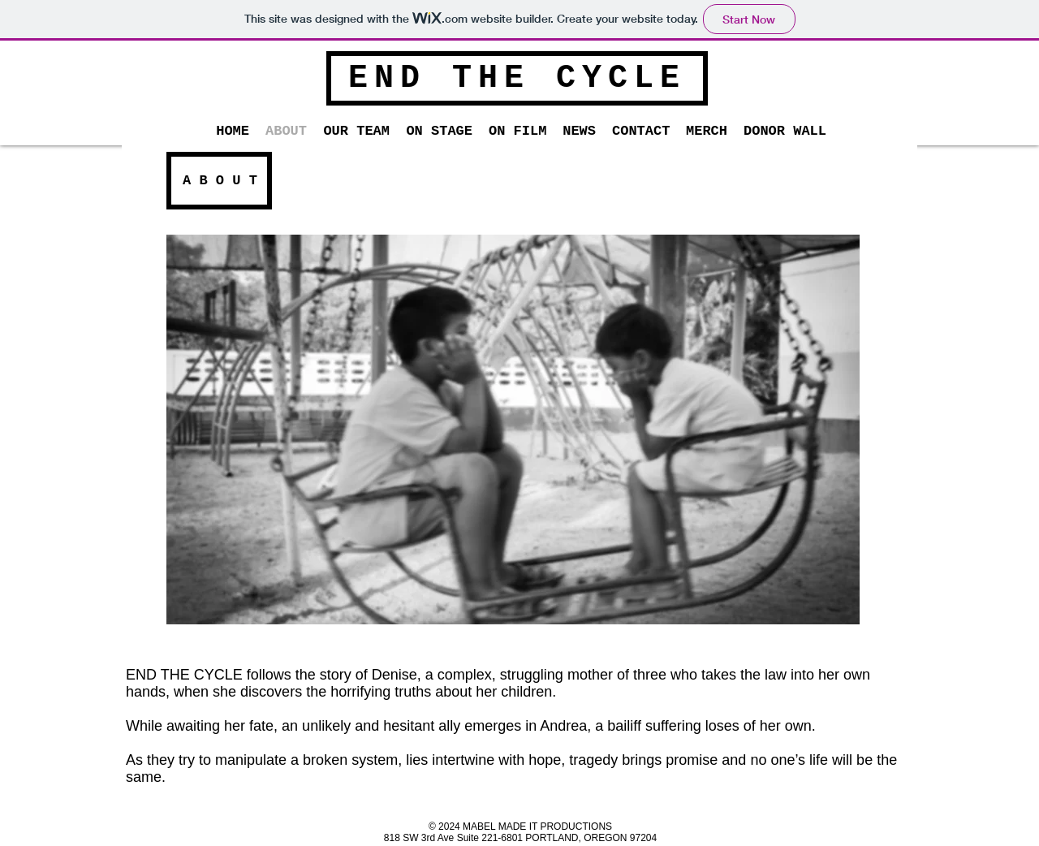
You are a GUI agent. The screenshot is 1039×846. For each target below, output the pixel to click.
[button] (356, 131)
